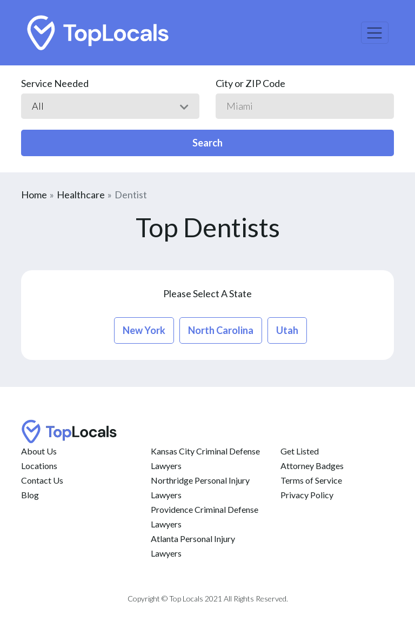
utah (287, 330)
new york (144, 330)
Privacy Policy (306, 495)
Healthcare (81, 194)
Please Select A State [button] (207, 293)
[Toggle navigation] (375, 33)
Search (207, 143)
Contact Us (42, 480)
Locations (39, 465)
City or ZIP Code (250, 83)
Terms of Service (311, 480)
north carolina (220, 330)
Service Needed (55, 83)
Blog (30, 495)
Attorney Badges (312, 465)
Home (34, 194)
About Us (39, 451)
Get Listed (299, 451)
